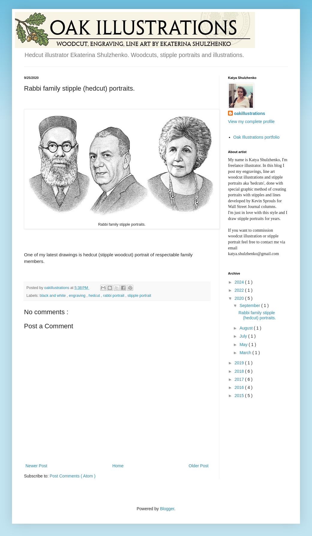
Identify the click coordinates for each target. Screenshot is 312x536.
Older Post (198, 465)
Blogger (167, 508)
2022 (240, 290)
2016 (240, 387)
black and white (53, 296)
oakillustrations (249, 113)
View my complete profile (251, 121)
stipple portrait (139, 296)
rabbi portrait (114, 296)
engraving (77, 296)
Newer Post (36, 465)
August (246, 328)
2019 (240, 362)
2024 (240, 282)
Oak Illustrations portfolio (256, 137)
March (245, 352)
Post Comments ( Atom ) (72, 476)
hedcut (94, 296)
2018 (240, 371)
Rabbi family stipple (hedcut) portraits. (257, 315)
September (250, 305)
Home (117, 465)
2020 (240, 298)
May (243, 344)
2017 (240, 379)
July (243, 336)
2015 (240, 395)
